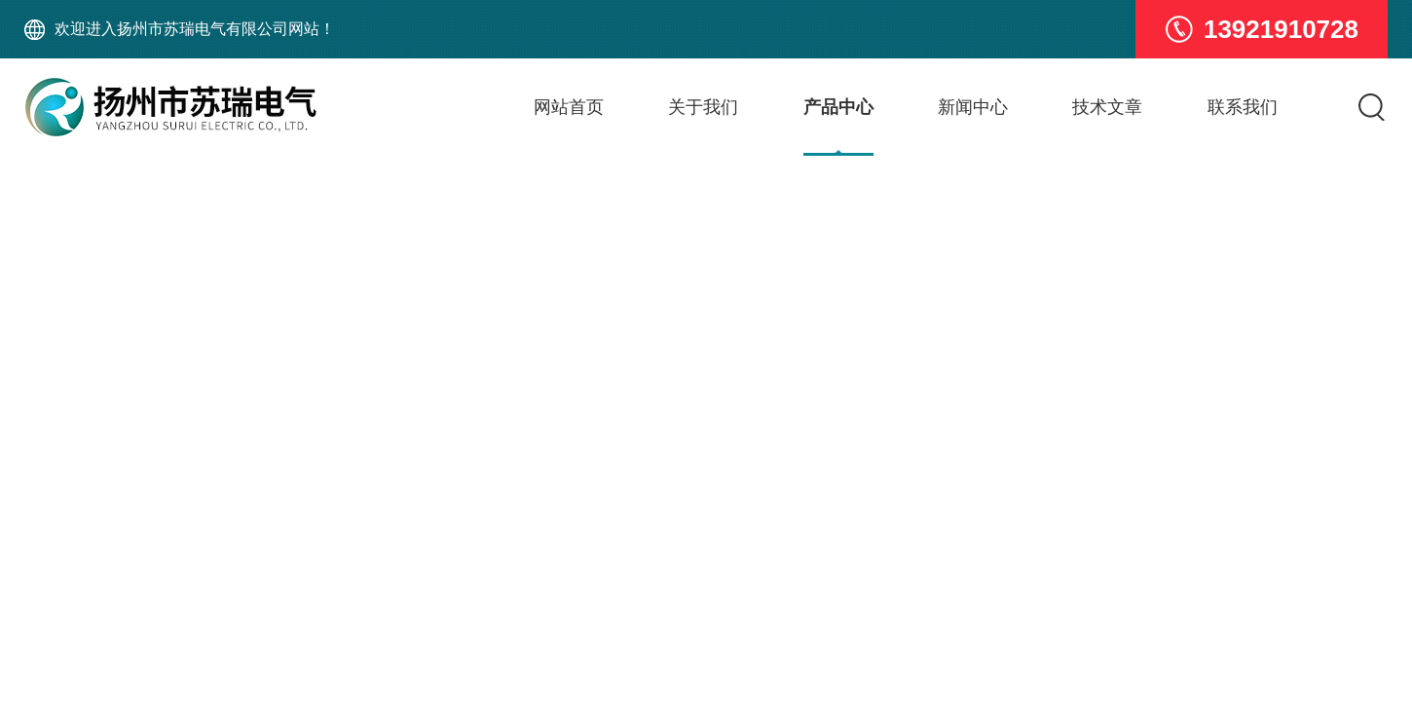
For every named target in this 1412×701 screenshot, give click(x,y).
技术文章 (1107, 107)
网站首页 (569, 107)
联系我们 (1243, 107)
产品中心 (838, 107)
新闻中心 (973, 107)
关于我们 (703, 107)
